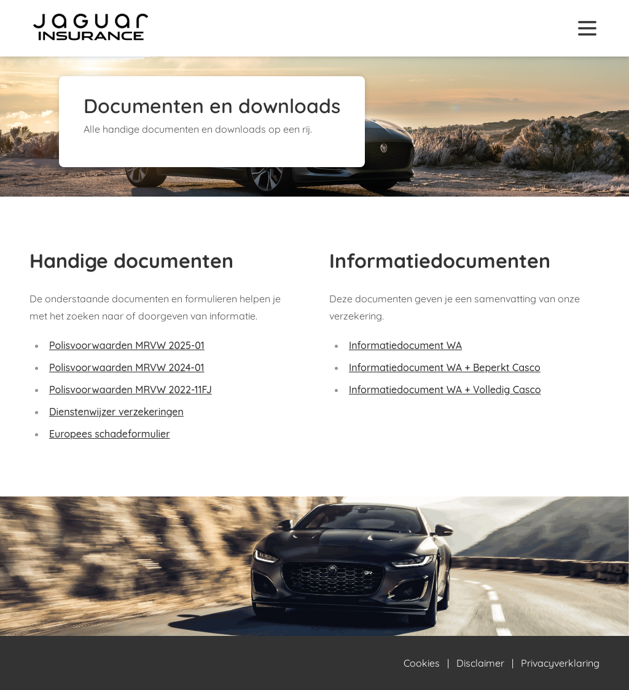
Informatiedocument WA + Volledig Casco (445, 389)
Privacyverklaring (560, 663)
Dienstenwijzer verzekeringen (116, 412)
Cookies (422, 663)
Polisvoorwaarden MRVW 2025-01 (127, 345)
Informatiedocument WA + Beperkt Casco (445, 367)
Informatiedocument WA (405, 345)
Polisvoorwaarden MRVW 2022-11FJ (130, 389)
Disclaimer (480, 663)
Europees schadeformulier (109, 434)
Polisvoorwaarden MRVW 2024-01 (127, 367)
